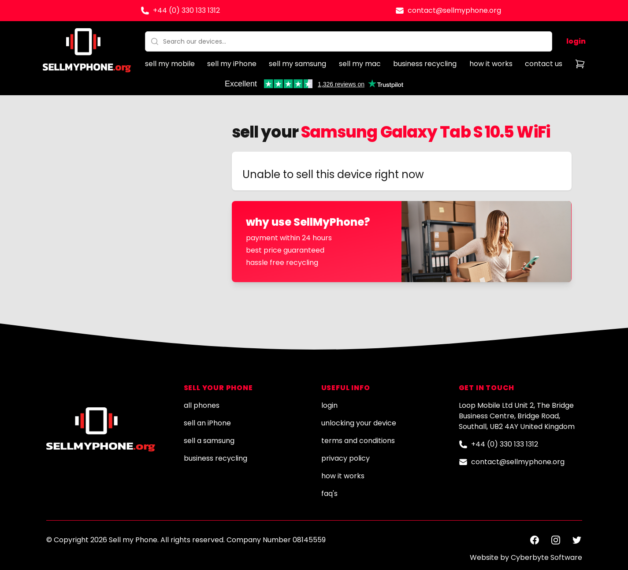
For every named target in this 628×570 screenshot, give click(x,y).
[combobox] (348, 41)
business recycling (425, 64)
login (576, 41)
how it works (491, 64)
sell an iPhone (207, 423)
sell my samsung (297, 64)
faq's (329, 493)
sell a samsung (209, 441)
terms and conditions (358, 441)
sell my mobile (170, 64)
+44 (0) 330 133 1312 (186, 10)
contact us (543, 64)
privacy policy (345, 458)
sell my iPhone (231, 64)
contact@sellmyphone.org (454, 10)
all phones (201, 405)
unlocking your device (358, 423)
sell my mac (360, 64)
